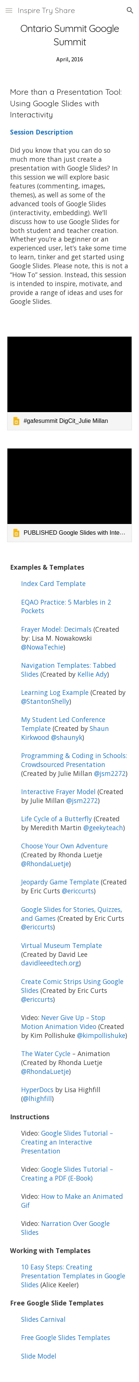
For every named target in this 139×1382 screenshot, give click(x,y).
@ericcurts (78, 890)
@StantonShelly (45, 701)
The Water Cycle (45, 1053)
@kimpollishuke (101, 1035)
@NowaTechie (42, 647)
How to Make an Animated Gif (73, 1201)
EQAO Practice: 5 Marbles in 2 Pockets (67, 606)
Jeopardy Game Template (60, 881)
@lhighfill (37, 1098)
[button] (9, 10)
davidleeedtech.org (50, 962)
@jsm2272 (110, 773)
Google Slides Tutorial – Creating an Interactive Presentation (68, 1142)
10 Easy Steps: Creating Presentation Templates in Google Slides (74, 1275)
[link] (69, 383)
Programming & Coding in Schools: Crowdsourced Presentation (75, 760)
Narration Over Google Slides (66, 1228)
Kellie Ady (92, 674)
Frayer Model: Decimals (56, 629)
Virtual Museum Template (61, 945)
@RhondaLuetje (45, 863)
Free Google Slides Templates (65, 1337)
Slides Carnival (43, 1319)
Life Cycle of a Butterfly (56, 818)
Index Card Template (53, 583)
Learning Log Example (55, 692)
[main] (69, 43)
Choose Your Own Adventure (64, 845)
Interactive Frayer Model (58, 791)
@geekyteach (103, 827)
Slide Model (38, 1356)
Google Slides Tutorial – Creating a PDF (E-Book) (69, 1173)
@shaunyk (66, 737)
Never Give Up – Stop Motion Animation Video (64, 1022)
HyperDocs (37, 1089)
